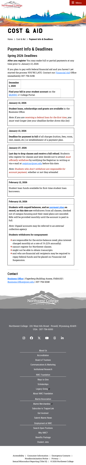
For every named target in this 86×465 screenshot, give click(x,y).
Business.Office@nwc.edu (21, 281)
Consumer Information (37, 455)
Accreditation (43, 355)
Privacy (55, 458)
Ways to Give (43, 379)
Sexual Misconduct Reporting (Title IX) (30, 461)
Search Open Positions (43, 428)
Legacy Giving (42, 389)
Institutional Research (43, 369)
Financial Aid (63, 72)
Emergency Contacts (61, 455)
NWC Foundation (43, 375)
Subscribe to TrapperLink (43, 408)
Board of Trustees (43, 360)
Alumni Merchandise (41, 404)
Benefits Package (43, 437)
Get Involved (43, 413)
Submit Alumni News (43, 418)
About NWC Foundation (43, 393)
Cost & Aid (20, 39)
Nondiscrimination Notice (36, 458)
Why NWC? (43, 432)
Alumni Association (43, 399)
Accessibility (18, 455)
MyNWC (13, 94)
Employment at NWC (43, 423)
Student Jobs (43, 442)
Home (10, 39)
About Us (43, 350)
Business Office (15, 278)
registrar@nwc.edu (32, 163)
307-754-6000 (46, 329)
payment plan (57, 207)
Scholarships (43, 384)
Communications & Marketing (43, 364)
